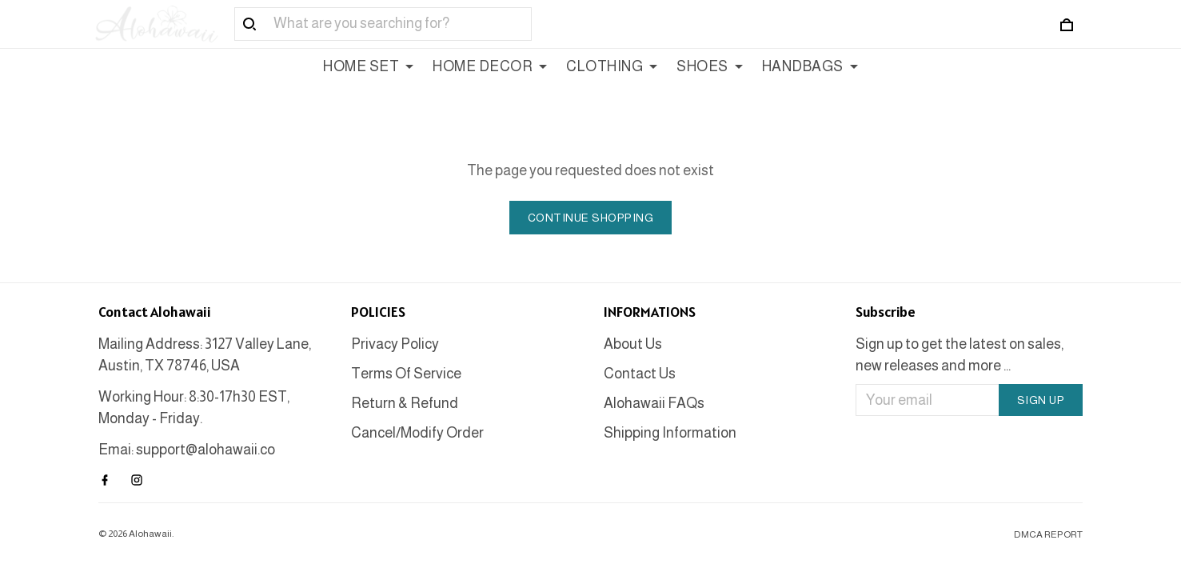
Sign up (1041, 400)
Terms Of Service (406, 374)
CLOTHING (611, 66)
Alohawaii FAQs (654, 403)
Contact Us (640, 374)
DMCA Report (1048, 534)
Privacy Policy (395, 344)
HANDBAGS (810, 66)
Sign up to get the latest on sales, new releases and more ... (959, 355)
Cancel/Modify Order (417, 433)
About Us (633, 344)
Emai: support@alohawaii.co (186, 450)
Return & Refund (404, 403)
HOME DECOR (490, 66)
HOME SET (368, 66)
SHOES (709, 66)
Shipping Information (670, 433)
